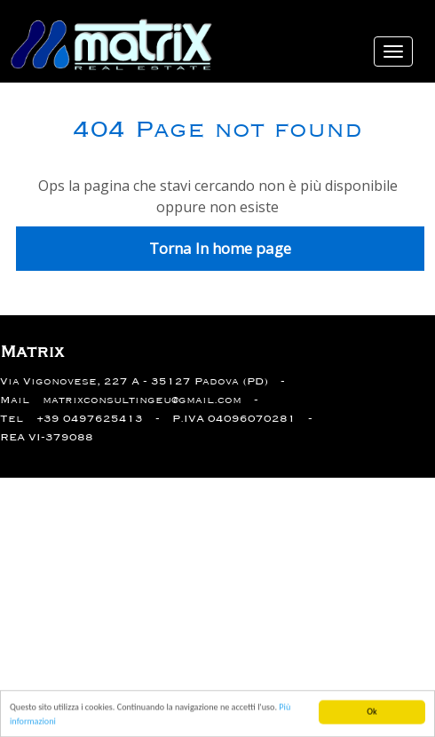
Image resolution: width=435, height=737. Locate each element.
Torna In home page (220, 248)
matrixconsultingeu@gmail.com (142, 400)
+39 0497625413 (89, 419)
